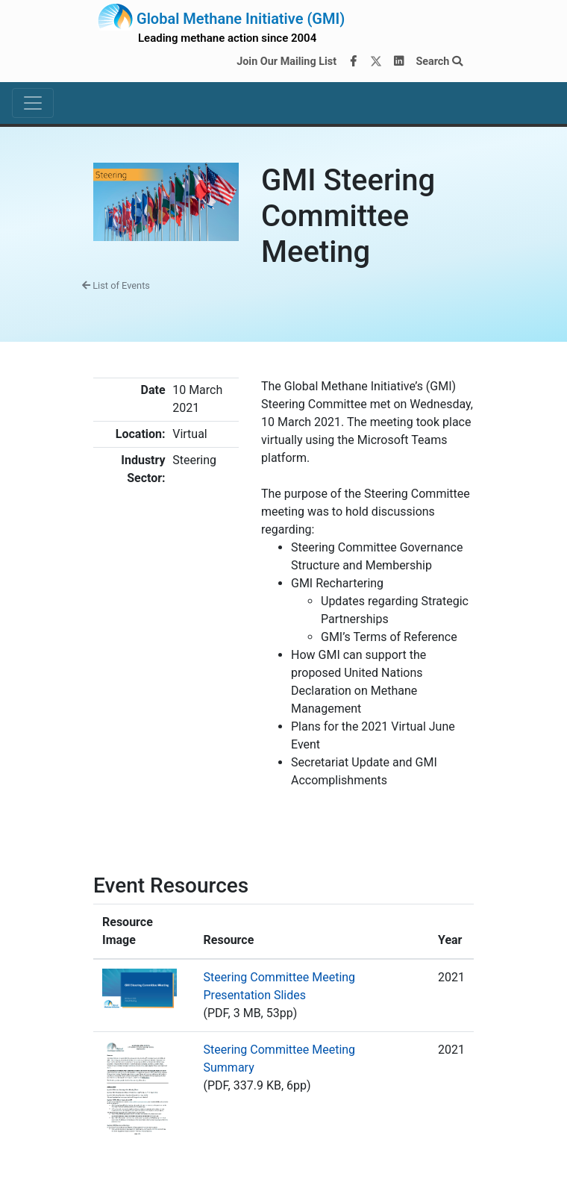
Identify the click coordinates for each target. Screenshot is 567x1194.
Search (439, 61)
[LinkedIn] (399, 62)
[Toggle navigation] (33, 103)
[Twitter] (376, 62)
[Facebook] (353, 62)
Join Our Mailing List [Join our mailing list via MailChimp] (286, 61)
